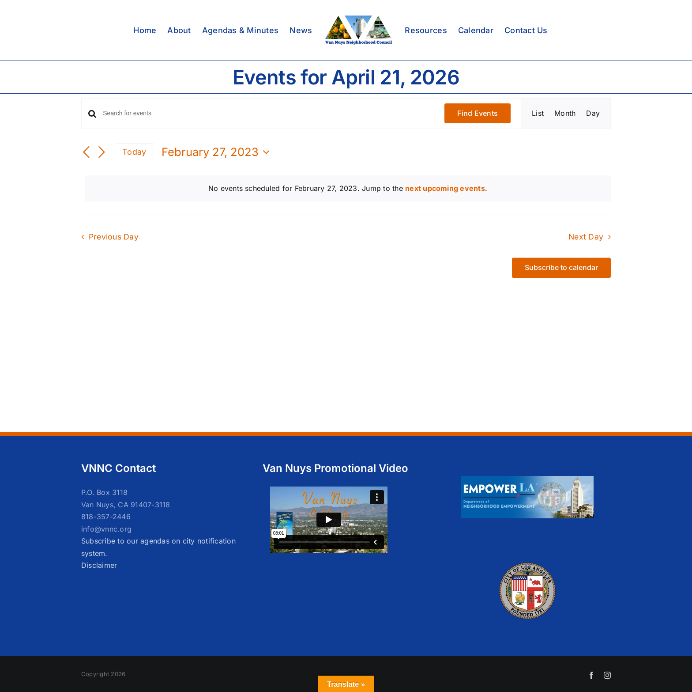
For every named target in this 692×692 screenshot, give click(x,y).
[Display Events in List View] (538, 114)
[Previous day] (86, 153)
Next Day (585, 236)
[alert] (348, 188)
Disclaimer (99, 565)
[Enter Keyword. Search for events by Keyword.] (268, 113)
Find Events (477, 113)
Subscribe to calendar (561, 267)
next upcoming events (445, 188)
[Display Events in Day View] (593, 114)
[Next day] (101, 153)
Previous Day (114, 236)
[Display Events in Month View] (564, 114)
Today (134, 151)
